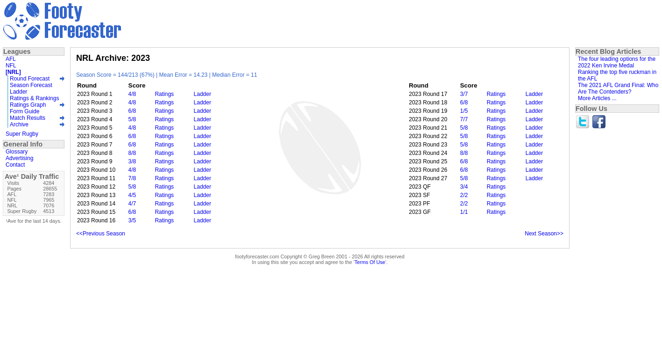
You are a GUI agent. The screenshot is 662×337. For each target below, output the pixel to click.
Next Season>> (544, 233)
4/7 (132, 203)
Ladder (202, 94)
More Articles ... (597, 98)
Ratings (164, 94)
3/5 (132, 220)
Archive (19, 124)
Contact (15, 164)
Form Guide (24, 111)
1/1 (464, 212)
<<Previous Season (100, 233)
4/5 (132, 195)
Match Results (27, 118)
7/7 (464, 119)
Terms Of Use (370, 262)
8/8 (132, 153)
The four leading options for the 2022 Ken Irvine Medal (616, 62)
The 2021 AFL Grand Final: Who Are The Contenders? (618, 88)
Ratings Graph (28, 105)
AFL (11, 59)
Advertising (19, 158)
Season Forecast (31, 85)
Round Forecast (30, 78)
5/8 (132, 119)
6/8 (464, 102)
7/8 (132, 178)
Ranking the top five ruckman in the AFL (617, 75)
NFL (11, 65)
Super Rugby (22, 134)
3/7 (464, 94)
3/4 (464, 186)
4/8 (132, 94)
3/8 (132, 161)
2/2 (464, 195)
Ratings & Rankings (34, 98)
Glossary (17, 151)
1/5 (464, 111)
